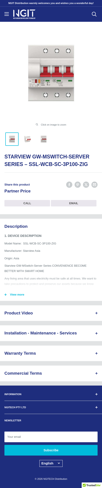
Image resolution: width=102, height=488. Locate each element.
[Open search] (94, 14)
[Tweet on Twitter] (86, 185)
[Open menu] (6, 14)
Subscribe (51, 450)
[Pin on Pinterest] (78, 185)
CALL (27, 203)
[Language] (50, 463)
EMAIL (73, 203)
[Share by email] (94, 185)
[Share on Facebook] (69, 185)
